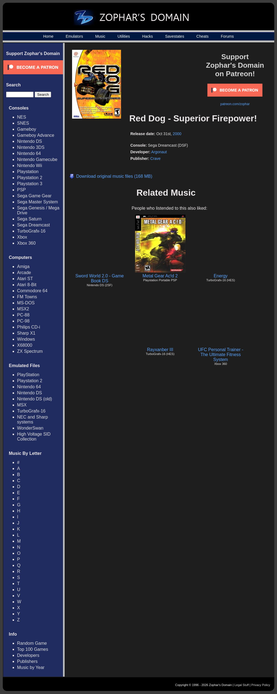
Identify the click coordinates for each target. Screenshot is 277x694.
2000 (177, 134)
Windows (26, 339)
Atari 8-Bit (26, 284)
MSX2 (23, 309)
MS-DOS (26, 302)
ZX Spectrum (30, 351)
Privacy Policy (260, 685)
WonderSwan (30, 428)
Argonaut (159, 152)
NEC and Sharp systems (32, 419)
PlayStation (28, 374)
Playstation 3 (29, 183)
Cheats (202, 36)
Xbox (22, 237)
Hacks (147, 36)
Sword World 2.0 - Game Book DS (99, 278)
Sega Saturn (29, 219)
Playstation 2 (29, 177)
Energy (221, 276)
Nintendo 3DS (31, 147)
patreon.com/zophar (235, 104)
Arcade (24, 272)
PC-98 (23, 321)
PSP (21, 189)
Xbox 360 (26, 243)
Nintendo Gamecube (37, 159)
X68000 (24, 345)
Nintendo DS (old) (34, 399)
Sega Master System (37, 202)
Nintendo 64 (29, 153)
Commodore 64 (32, 290)
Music (100, 36)
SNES (23, 123)
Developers (28, 655)
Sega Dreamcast (33, 225)
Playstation (28, 171)
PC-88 (23, 315)
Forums (227, 36)
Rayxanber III (160, 349)
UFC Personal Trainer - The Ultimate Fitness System (220, 354)
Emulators (74, 36)
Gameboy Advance (35, 135)
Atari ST (25, 278)
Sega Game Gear (34, 195)
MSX (22, 405)
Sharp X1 (26, 333)
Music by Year (31, 667)
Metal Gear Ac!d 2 (160, 276)
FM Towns (27, 296)
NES (21, 117)
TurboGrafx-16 (31, 231)
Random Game (32, 643)
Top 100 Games (32, 649)
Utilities (123, 36)
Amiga (23, 266)
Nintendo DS (29, 141)
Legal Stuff (241, 685)
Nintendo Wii (29, 165)
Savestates (174, 36)
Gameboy (26, 129)
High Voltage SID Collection (34, 436)
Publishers (27, 661)
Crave (155, 158)
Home (48, 36)
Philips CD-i (28, 327)
